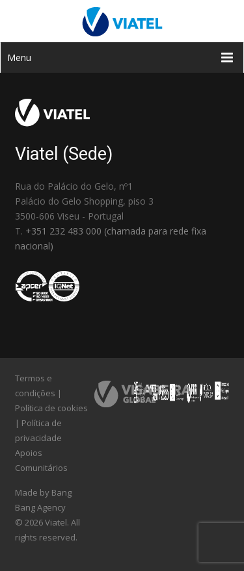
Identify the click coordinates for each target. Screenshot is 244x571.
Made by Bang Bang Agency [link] (43, 500)
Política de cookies (51, 408)
